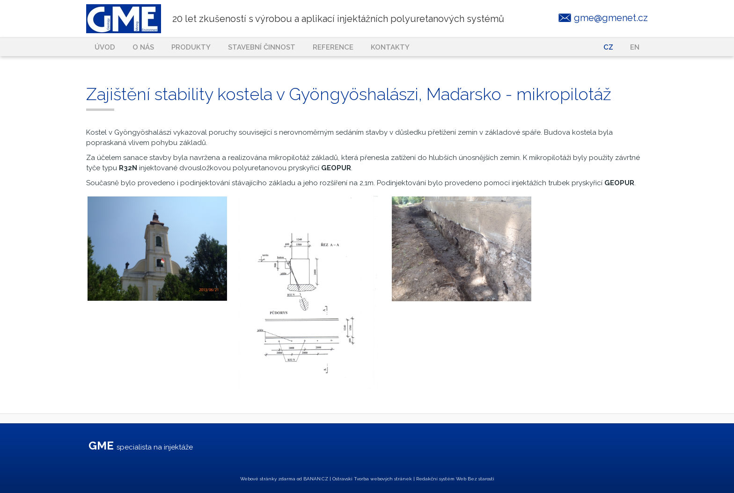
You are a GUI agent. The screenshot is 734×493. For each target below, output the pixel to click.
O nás (143, 47)
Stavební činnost (261, 47)
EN (634, 47)
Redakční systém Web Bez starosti (455, 478)
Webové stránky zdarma (267, 478)
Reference (333, 47)
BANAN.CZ (315, 478)
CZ (608, 47)
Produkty (191, 47)
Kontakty (390, 47)
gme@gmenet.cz (611, 17)
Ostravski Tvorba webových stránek (372, 478)
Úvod (105, 47)
